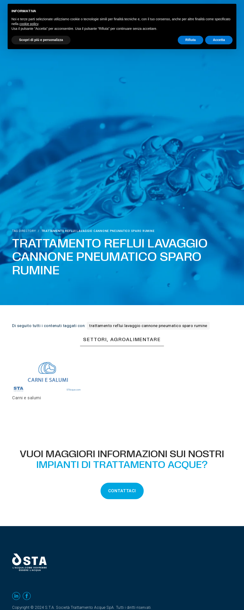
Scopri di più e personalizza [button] (41, 40)
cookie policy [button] (28, 24)
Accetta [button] (219, 40)
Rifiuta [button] (190, 40)
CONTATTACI (122, 491)
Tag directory (24, 231)
